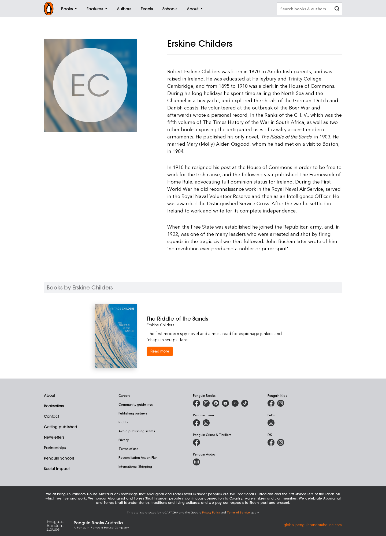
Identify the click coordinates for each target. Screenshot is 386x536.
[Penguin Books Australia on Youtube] (225, 403)
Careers (124, 395)
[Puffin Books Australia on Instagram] (271, 422)
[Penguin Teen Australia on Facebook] (196, 422)
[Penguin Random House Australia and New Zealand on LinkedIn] (235, 403)
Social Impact (57, 468)
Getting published (60, 426)
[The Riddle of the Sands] (219, 318)
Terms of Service (238, 512)
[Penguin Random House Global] (59, 525)
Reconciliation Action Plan (138, 457)
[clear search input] (337, 9)
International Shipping (135, 466)
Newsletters (54, 437)
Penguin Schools (59, 458)
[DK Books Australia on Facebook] (271, 442)
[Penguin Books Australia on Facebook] (196, 403)
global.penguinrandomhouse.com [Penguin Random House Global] (313, 524)
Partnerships (55, 447)
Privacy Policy (211, 512)
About (49, 395)
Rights (123, 422)
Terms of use (128, 448)
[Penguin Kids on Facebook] (271, 403)
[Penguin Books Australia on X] (215, 403)
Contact (51, 416)
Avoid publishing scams (136, 430)
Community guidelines (135, 404)
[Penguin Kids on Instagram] (280, 403)
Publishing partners (132, 413)
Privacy (123, 439)
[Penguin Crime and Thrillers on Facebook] (196, 442)
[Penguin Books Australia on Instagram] (206, 403)
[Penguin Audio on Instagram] (196, 461)
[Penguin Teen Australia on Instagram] (206, 422)
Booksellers (54, 405)
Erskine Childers (160, 325)
